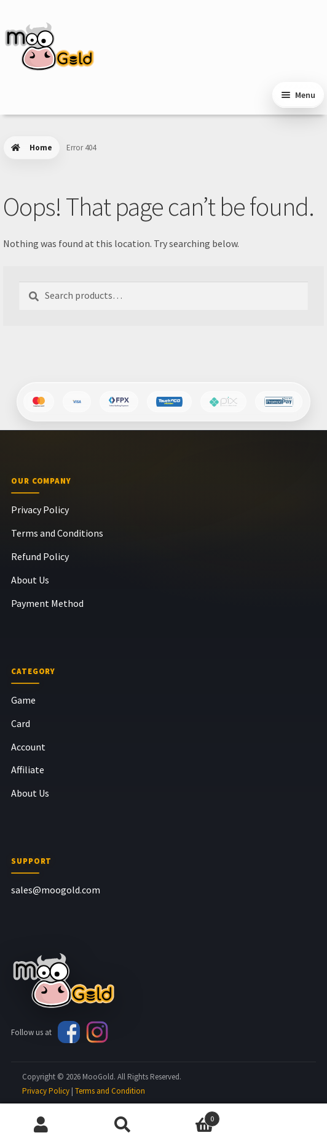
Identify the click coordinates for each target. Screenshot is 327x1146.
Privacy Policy (40, 509)
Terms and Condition (110, 1091)
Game (23, 700)
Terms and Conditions (57, 533)
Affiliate (27, 769)
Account (28, 747)
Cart (192, 1116)
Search (123, 1125)
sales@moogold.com (55, 890)
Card (20, 723)
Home (41, 147)
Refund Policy (40, 556)
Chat (286, 1125)
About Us (30, 580)
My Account (41, 1125)
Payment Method (47, 603)
